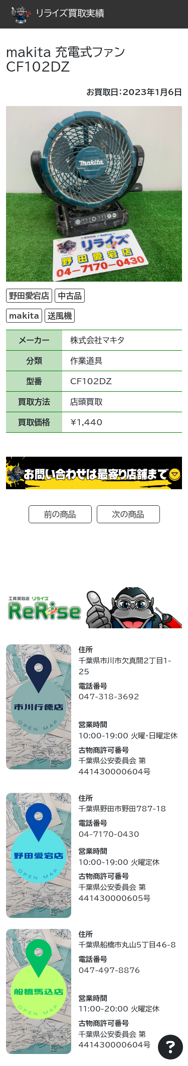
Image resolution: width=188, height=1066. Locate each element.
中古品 (70, 296)
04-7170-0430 (108, 834)
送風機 (60, 316)
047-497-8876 (109, 970)
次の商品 (128, 514)
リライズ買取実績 (57, 13)
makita (24, 316)
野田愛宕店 (29, 296)
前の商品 (60, 514)
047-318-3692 (108, 696)
